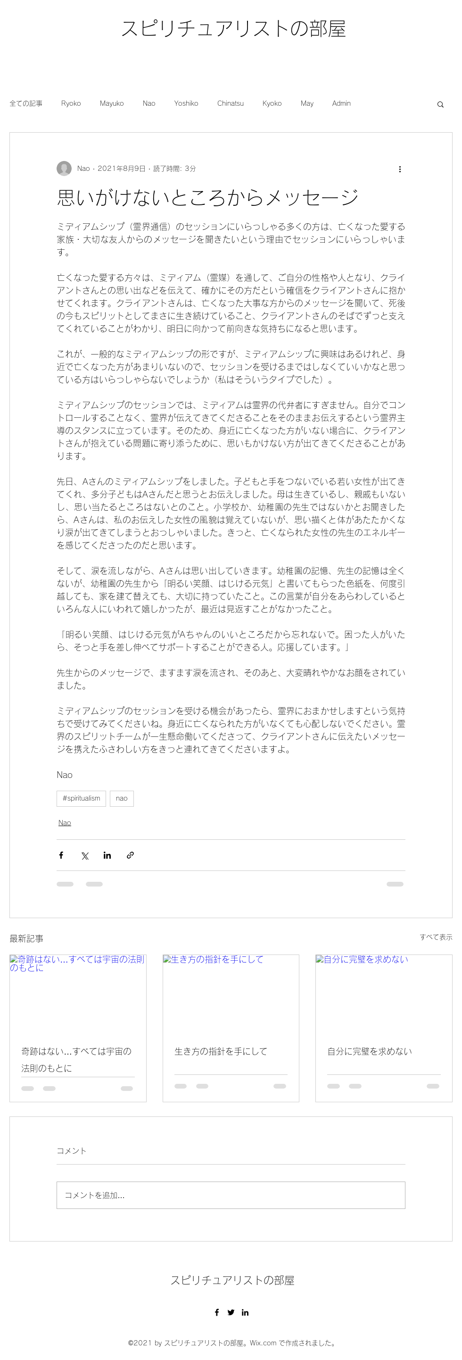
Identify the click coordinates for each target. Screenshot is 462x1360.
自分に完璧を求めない (369, 1051)
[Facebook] (217, 1312)
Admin (341, 103)
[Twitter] (231, 1312)
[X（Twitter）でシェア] (84, 855)
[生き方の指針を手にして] (231, 993)
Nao (149, 103)
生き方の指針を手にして (221, 1051)
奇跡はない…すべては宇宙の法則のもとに (76, 1060)
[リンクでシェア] (130, 855)
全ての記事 (25, 103)
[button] (440, 104)
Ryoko (71, 103)
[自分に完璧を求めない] (384, 993)
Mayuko (112, 103)
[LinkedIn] (245, 1312)
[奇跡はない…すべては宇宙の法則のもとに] (78, 993)
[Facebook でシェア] (61, 855)
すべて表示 (436, 937)
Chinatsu (230, 103)
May (307, 103)
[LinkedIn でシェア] (107, 855)
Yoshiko (186, 103)
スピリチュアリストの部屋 (233, 28)
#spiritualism (81, 798)
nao (122, 798)
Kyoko (272, 103)
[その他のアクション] (399, 168)
